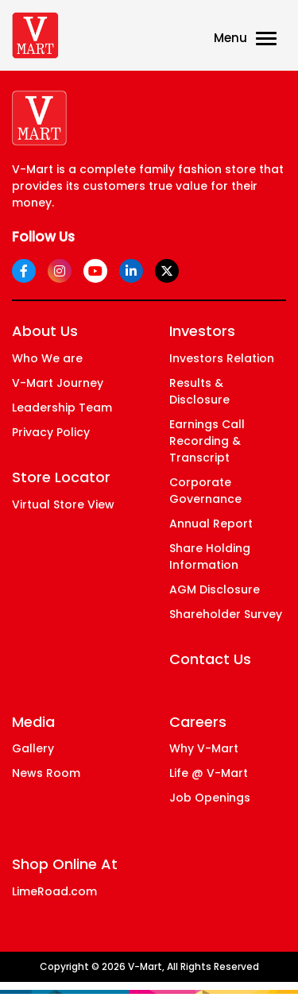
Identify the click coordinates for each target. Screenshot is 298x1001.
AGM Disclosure (214, 589)
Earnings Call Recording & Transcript (207, 441)
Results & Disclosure (199, 391)
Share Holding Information (209, 556)
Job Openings (209, 798)
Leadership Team (62, 407)
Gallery (33, 748)
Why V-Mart (203, 748)
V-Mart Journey (57, 383)
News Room (46, 773)
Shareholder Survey (225, 614)
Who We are (47, 358)
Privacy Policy (51, 432)
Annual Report (211, 523)
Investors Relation (221, 358)
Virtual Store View (63, 504)
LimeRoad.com (54, 891)
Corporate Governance (205, 490)
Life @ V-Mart (208, 773)
